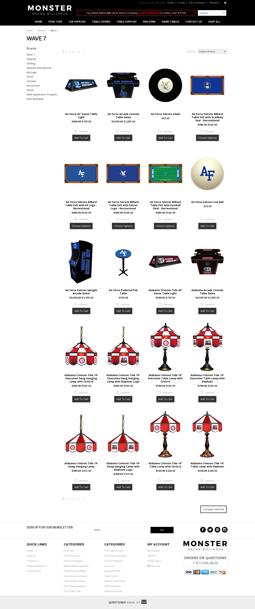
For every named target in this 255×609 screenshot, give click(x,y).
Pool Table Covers (114, 550)
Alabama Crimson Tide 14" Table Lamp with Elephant (207, 465)
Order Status (154, 560)
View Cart (154, 565)
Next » (84, 52)
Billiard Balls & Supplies (76, 565)
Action (30, 90)
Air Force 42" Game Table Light (81, 115)
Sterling (31, 63)
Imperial (31, 59)
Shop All (31, 555)
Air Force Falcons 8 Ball (165, 114)
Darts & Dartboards (114, 581)
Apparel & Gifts (112, 570)
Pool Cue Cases (72, 555)
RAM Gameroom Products (42, 94)
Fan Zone (109, 565)
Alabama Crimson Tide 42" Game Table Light (165, 292)
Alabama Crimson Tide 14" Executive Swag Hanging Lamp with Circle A (81, 378)
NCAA (30, 76)
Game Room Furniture (75, 576)
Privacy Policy (34, 570)
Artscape (32, 72)
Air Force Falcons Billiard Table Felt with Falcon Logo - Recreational (123, 205)
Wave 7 (31, 54)
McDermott (33, 85)
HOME (170, 2)
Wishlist (152, 555)
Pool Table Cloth (72, 591)
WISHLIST (214, 2)
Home (30, 30)
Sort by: (191, 51)
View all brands (35, 99)
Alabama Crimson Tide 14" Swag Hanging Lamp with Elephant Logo (123, 466)
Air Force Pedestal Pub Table (123, 292)
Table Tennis (111, 576)
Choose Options (207, 137)
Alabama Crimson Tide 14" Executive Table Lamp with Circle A (165, 378)
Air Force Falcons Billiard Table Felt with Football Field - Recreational (165, 205)
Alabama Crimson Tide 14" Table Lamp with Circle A (165, 465)
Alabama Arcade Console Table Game (207, 292)
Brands (41, 30)
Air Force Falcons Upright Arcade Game (81, 292)
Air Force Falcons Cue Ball (207, 202)
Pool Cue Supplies (73, 560)
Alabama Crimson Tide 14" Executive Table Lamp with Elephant (207, 378)
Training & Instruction (115, 555)
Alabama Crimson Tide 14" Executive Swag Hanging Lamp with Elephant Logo (123, 378)
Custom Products (113, 560)
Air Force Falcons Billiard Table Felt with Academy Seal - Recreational (207, 117)
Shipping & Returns (37, 565)
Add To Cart (81, 137)
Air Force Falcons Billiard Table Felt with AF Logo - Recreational (81, 205)
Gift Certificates (197, 2)
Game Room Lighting (75, 570)
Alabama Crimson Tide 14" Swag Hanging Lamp (81, 465)
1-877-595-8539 (205, 563)
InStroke (31, 81)
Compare (83, 131)
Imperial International (39, 68)
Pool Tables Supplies (75, 586)
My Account (154, 550)
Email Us (133, 602)
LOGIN (181, 2)
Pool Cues (69, 550)
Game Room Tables (74, 581)
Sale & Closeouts (113, 591)
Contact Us (32, 560)
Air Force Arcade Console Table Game (123, 115)
